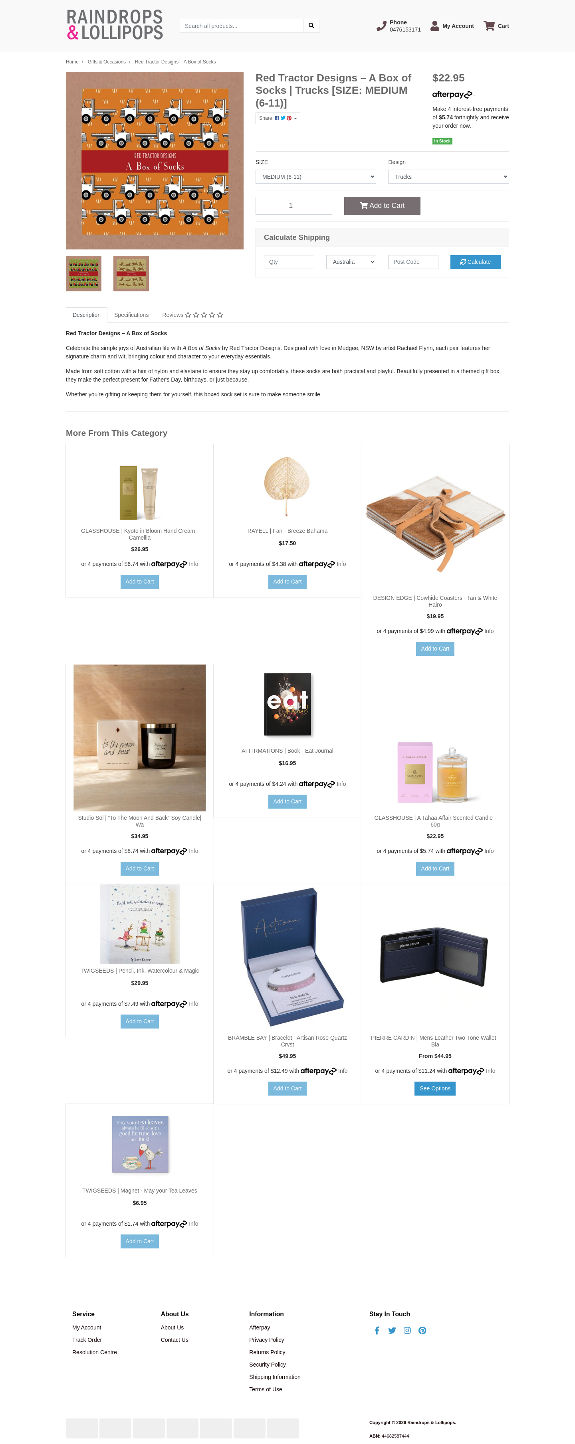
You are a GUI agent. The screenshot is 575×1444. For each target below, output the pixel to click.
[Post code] (413, 262)
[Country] (351, 262)
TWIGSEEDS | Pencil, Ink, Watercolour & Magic (139, 970)
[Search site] (311, 26)
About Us (172, 1327)
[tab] (86, 315)
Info (193, 564)
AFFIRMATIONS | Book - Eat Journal (287, 751)
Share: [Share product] (276, 118)
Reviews (192, 315)
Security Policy (267, 1364)
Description (87, 315)
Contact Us (174, 1340)
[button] (399, 26)
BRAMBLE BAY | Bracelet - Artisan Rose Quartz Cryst (287, 1041)
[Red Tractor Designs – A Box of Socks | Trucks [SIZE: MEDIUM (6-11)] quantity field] (294, 205)
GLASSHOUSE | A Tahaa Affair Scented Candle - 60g (435, 821)
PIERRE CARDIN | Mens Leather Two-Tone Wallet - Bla (435, 1041)
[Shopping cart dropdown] (496, 26)
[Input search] (242, 26)
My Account (86, 1327)
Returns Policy (267, 1352)
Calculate (475, 262)
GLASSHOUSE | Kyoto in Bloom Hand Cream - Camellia (139, 534)
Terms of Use (265, 1389)
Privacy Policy (266, 1340)
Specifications (131, 315)
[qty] (289, 262)
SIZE (262, 162)
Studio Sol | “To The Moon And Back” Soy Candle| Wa (140, 821)
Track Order (87, 1340)
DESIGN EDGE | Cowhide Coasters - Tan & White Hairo (435, 601)
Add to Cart (382, 206)
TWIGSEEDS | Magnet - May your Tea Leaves (139, 1190)
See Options (435, 1088)
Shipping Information (274, 1377)
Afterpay (259, 1327)
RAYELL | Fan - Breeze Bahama (288, 531)
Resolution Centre (94, 1352)
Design (397, 162)
